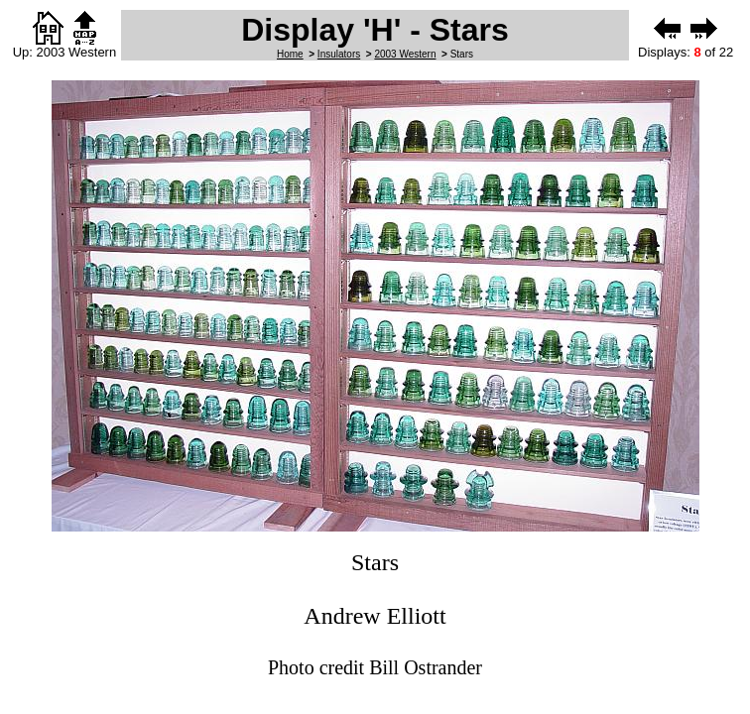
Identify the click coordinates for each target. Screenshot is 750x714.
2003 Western (405, 54)
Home (290, 54)
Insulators (338, 54)
